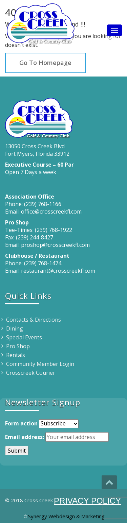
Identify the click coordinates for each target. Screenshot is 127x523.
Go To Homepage (45, 62)
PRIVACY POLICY (87, 500)
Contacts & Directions (33, 319)
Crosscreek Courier (30, 372)
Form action (21, 423)
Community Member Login (40, 364)
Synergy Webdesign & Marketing (66, 516)
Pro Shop (18, 346)
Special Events (24, 337)
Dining (14, 328)
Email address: (24, 437)
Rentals (15, 355)
